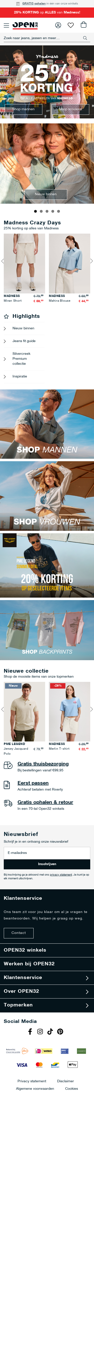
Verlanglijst (70, 25)
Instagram (41, 1071)
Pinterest (61, 1071)
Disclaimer (65, 1120)
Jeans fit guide (24, 380)
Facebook (31, 1071)
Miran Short (53, 340)
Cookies (71, 1127)
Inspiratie (20, 416)
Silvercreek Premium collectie (21, 398)
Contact (19, 972)
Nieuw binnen (23, 367)
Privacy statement (32, 1120)
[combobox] (47, 38)
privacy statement (61, 914)
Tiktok (51, 1071)
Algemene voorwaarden (35, 1127)
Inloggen (58, 25)
